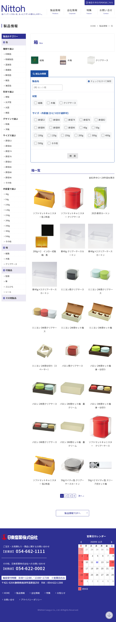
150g (67, 135)
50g (97, 127)
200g (80, 135)
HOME (7, 592)
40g (85, 127)
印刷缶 (7, 54)
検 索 (72, 155)
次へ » (81, 495)
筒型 (6, 96)
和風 (6, 124)
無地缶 (7, 75)
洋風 (6, 129)
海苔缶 (7, 85)
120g (54, 135)
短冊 (6, 276)
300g (94, 135)
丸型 (6, 107)
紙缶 (6, 80)
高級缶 (7, 69)
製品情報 (20, 592)
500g (40, 143)
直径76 (86, 119)
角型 (6, 112)
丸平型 (7, 102)
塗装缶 (7, 64)
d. (78, 609)
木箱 (70, 60)
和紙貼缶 (8, 59)
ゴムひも (8, 286)
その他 (55, 143)
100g (40, 135)
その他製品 (9, 297)
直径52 (41, 119)
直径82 (101, 119)
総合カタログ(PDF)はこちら (99, 2)
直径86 (41, 127)
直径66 (56, 119)
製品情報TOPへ (72, 513)
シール (7, 291)
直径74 (71, 119)
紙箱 (42, 60)
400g (107, 135)
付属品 (7, 270)
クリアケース (102, 60)
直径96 (71, 127)
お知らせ (61, 592)
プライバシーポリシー (31, 599)
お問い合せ (9, 599)
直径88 (56, 127)
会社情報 (35, 592)
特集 (48, 592)
